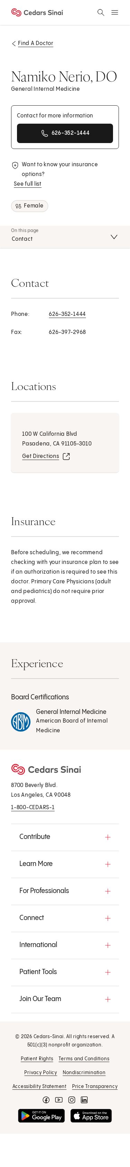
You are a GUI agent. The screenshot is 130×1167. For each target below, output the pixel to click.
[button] (65, 837)
